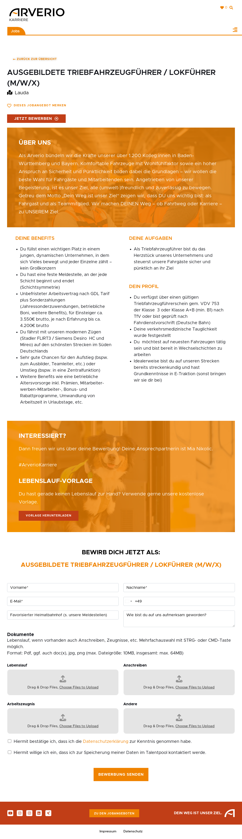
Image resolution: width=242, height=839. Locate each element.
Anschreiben (135, 665)
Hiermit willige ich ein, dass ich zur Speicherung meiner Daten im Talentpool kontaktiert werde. (110, 753)
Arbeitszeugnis (21, 704)
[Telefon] (179, 601)
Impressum (108, 832)
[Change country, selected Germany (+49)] (128, 601)
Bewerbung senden (121, 775)
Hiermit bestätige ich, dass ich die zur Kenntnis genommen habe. (103, 742)
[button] (234, 30)
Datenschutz (133, 832)
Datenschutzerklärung (105, 742)
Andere (130, 704)
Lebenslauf (17, 665)
